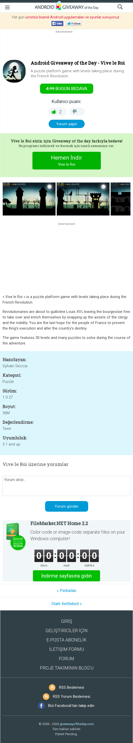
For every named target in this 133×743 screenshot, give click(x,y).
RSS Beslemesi (71, 687)
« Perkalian (66, 590)
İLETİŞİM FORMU (66, 649)
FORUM (66, 658)
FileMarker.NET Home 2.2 (59, 523)
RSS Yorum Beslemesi (71, 696)
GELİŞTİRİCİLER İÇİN (67, 630)
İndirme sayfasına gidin (66, 576)
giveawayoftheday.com (77, 724)
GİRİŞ (66, 621)
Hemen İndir (66, 161)
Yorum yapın (66, 124)
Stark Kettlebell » (66, 603)
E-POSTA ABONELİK (66, 639)
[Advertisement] (66, 46)
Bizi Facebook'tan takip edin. (71, 705)
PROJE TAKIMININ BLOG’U (66, 668)
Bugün (66, 88)
